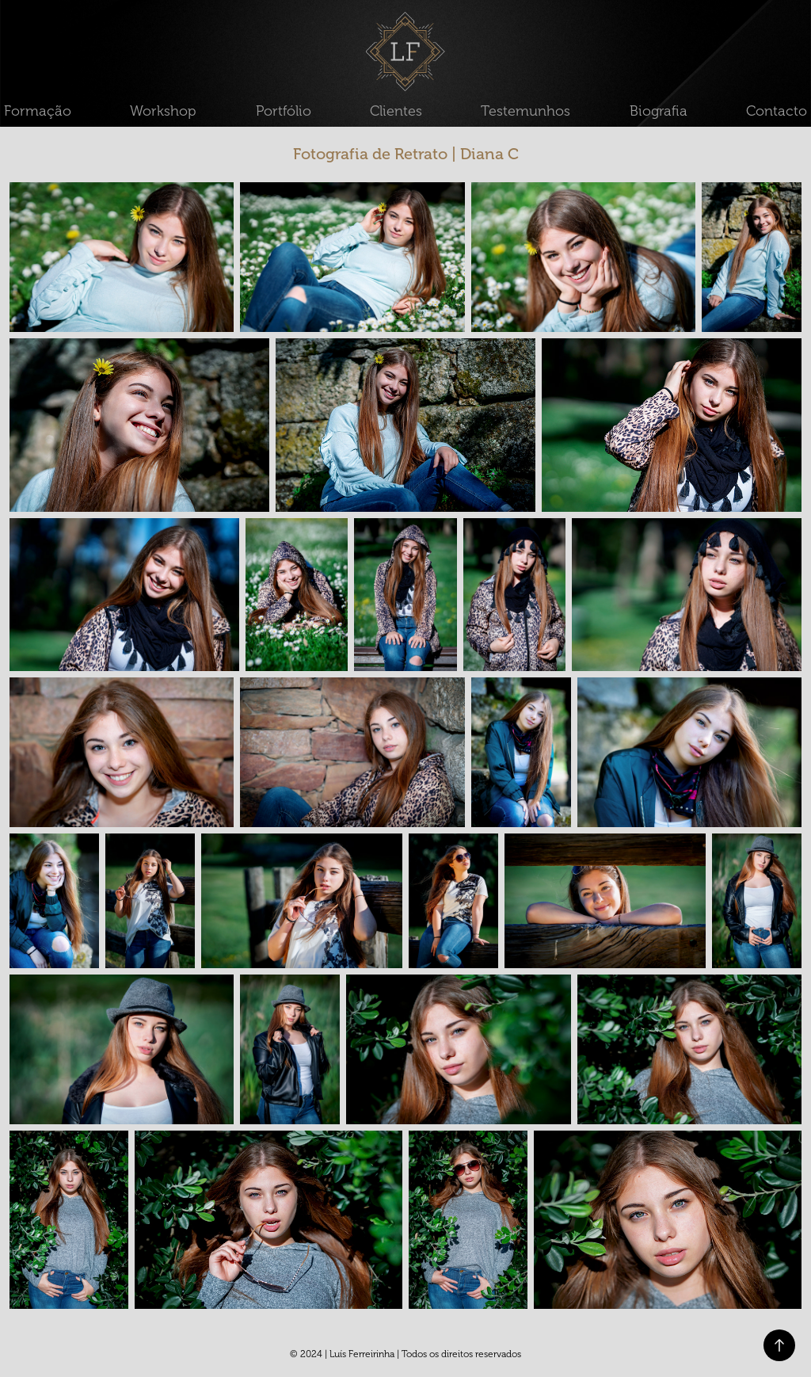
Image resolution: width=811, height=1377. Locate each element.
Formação (37, 111)
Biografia (658, 111)
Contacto (776, 111)
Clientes (396, 111)
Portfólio (283, 111)
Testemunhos (525, 111)
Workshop (163, 111)
